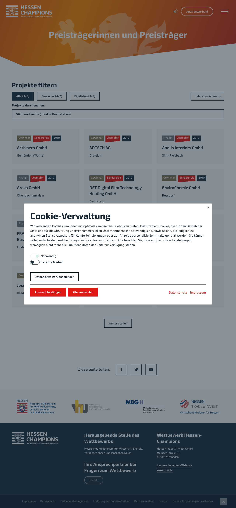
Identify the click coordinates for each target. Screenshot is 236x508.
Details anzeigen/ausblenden (54, 276)
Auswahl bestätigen (48, 292)
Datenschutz (178, 293)
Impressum (198, 293)
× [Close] (208, 208)
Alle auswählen (82, 292)
